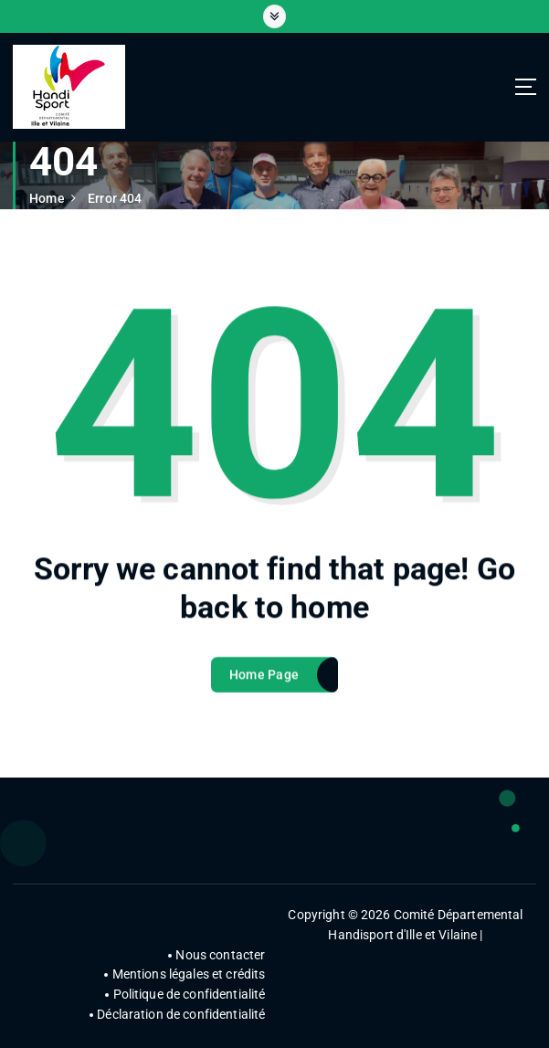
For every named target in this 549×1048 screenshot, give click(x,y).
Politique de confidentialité (189, 994)
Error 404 (115, 198)
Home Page (264, 680)
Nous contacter (220, 954)
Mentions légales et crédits (189, 974)
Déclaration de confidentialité (181, 1014)
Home (47, 198)
